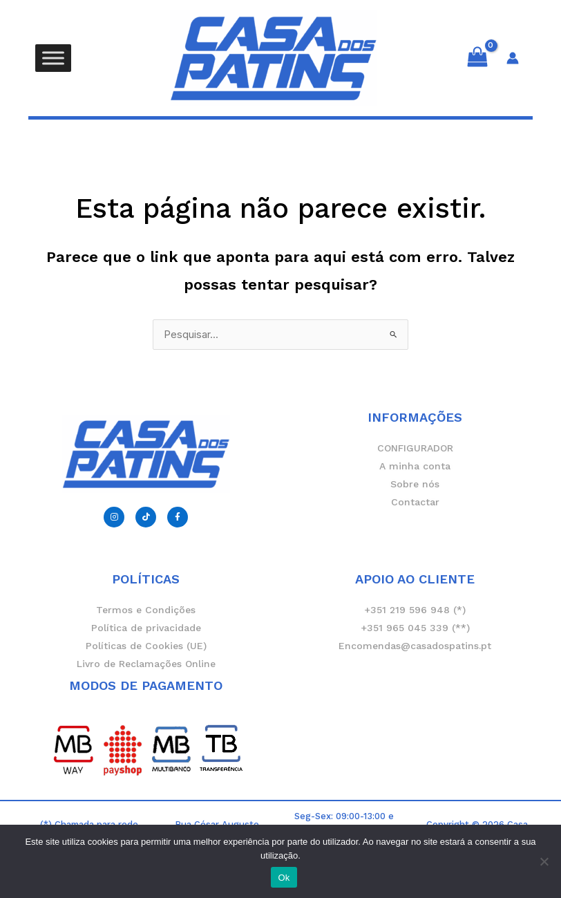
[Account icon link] (512, 58)
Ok (283, 877)
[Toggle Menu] (53, 57)
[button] (280, 130)
